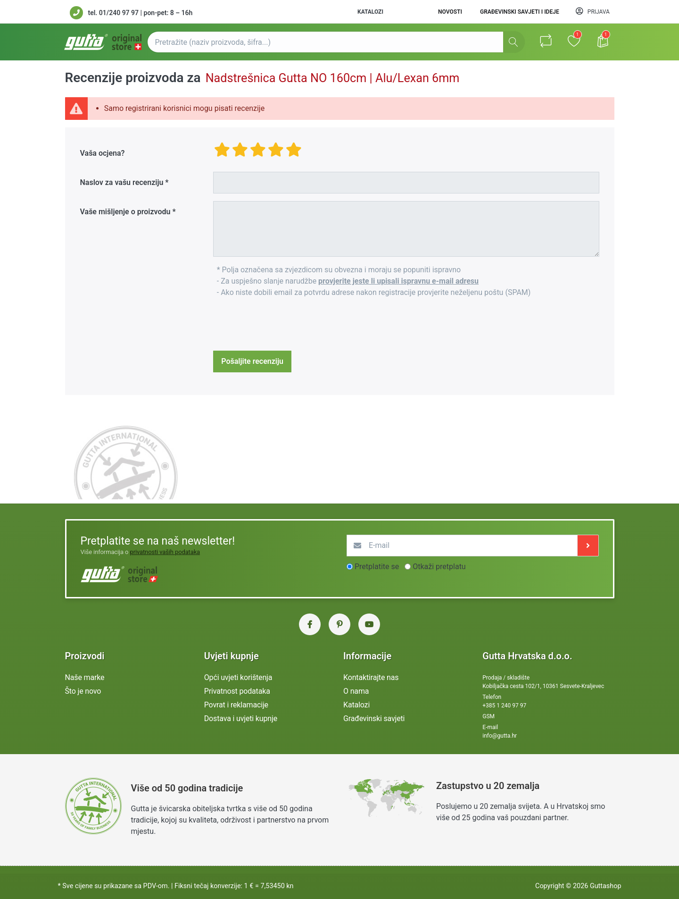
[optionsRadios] (350, 566)
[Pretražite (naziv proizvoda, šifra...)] (336, 42)
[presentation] (284, 324)
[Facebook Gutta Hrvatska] (310, 624)
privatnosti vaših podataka (165, 551)
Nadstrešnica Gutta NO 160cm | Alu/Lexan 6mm (333, 78)
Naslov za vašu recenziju (122, 182)
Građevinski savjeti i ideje (519, 11)
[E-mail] (462, 545)
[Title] (406, 182)
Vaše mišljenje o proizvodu (125, 211)
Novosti (450, 11)
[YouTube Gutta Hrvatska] (369, 624)
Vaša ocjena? (102, 153)
